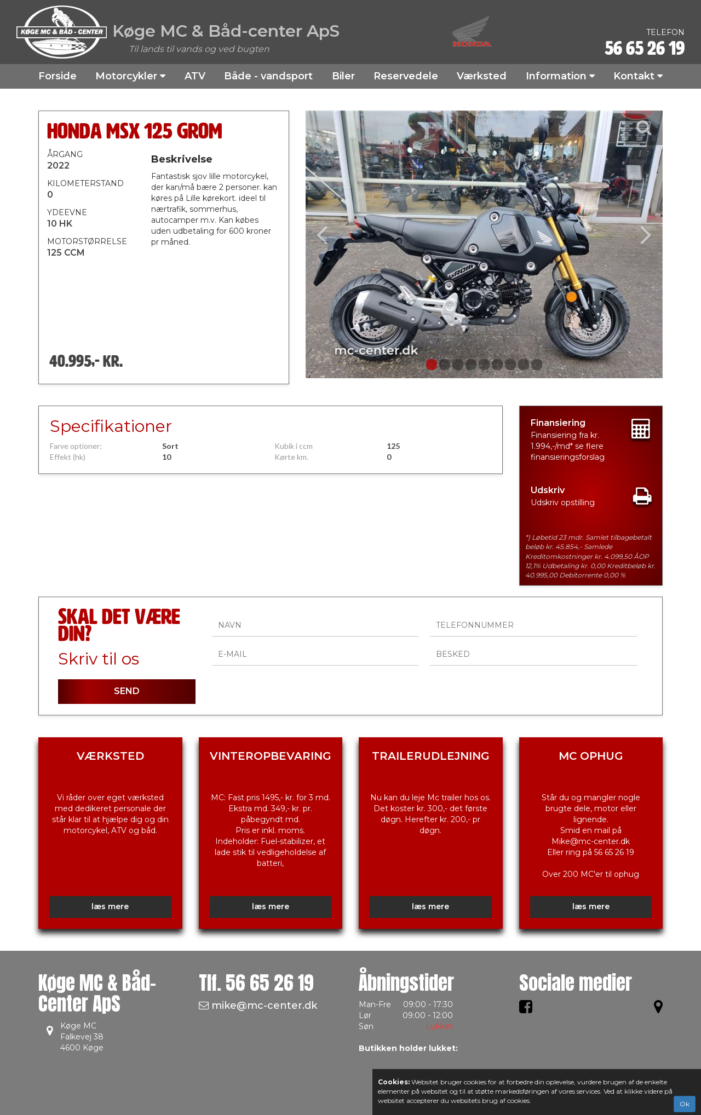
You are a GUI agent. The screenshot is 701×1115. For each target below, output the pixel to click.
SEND (127, 691)
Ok (684, 1104)
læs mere (110, 906)
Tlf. (256, 982)
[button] (332, 244)
